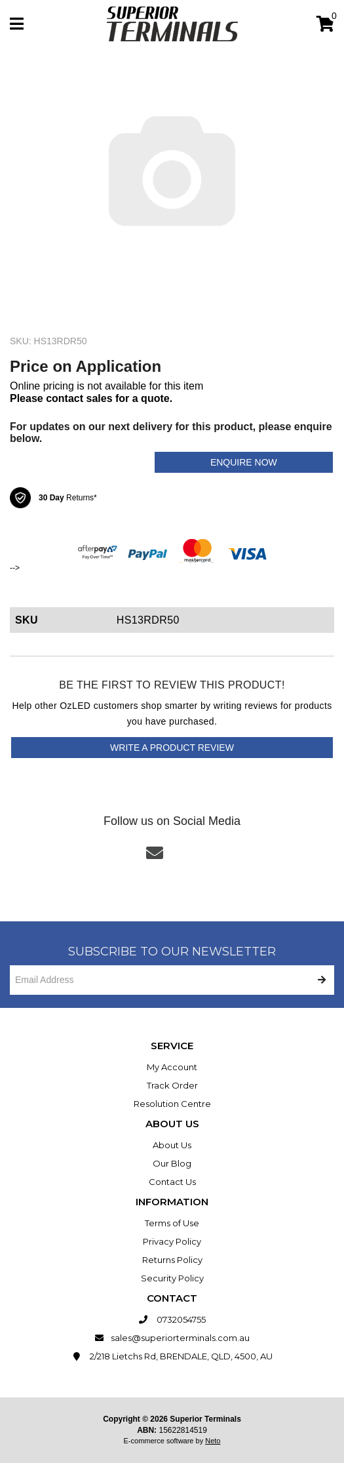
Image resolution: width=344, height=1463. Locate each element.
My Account (172, 1067)
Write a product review (172, 747)
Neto (212, 1441)
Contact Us (172, 1181)
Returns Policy (172, 1259)
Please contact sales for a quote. (91, 398)
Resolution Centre (172, 1103)
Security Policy (172, 1278)
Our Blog (172, 1163)
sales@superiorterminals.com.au (172, 1338)
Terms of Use (172, 1223)
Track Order (172, 1085)
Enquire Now (243, 462)
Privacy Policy (172, 1241)
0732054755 (172, 1319)
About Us (172, 1145)
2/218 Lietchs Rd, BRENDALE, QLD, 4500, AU (172, 1356)
